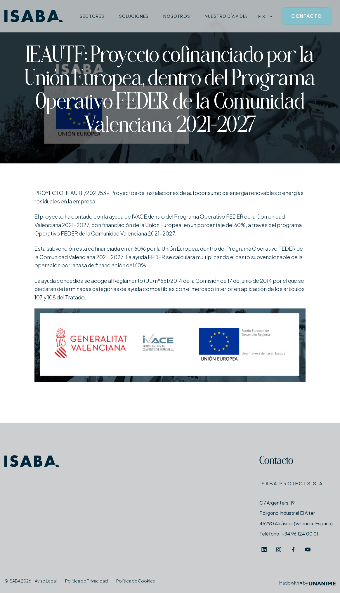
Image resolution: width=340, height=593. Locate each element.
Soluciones (134, 16)
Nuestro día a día (226, 16)
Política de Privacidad (86, 580)
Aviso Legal (46, 580)
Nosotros (176, 16)
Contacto (276, 461)
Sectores (92, 16)
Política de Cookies (135, 580)
